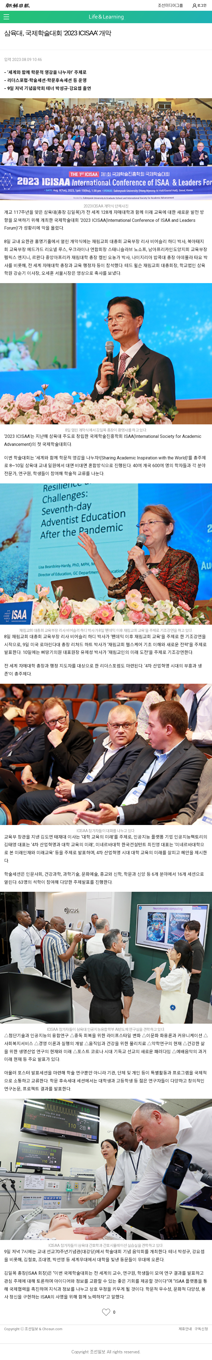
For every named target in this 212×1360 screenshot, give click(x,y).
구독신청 (201, 1329)
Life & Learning (106, 17)
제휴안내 (185, 1329)
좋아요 (106, 1312)
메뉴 (6, 17)
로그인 (199, 6)
